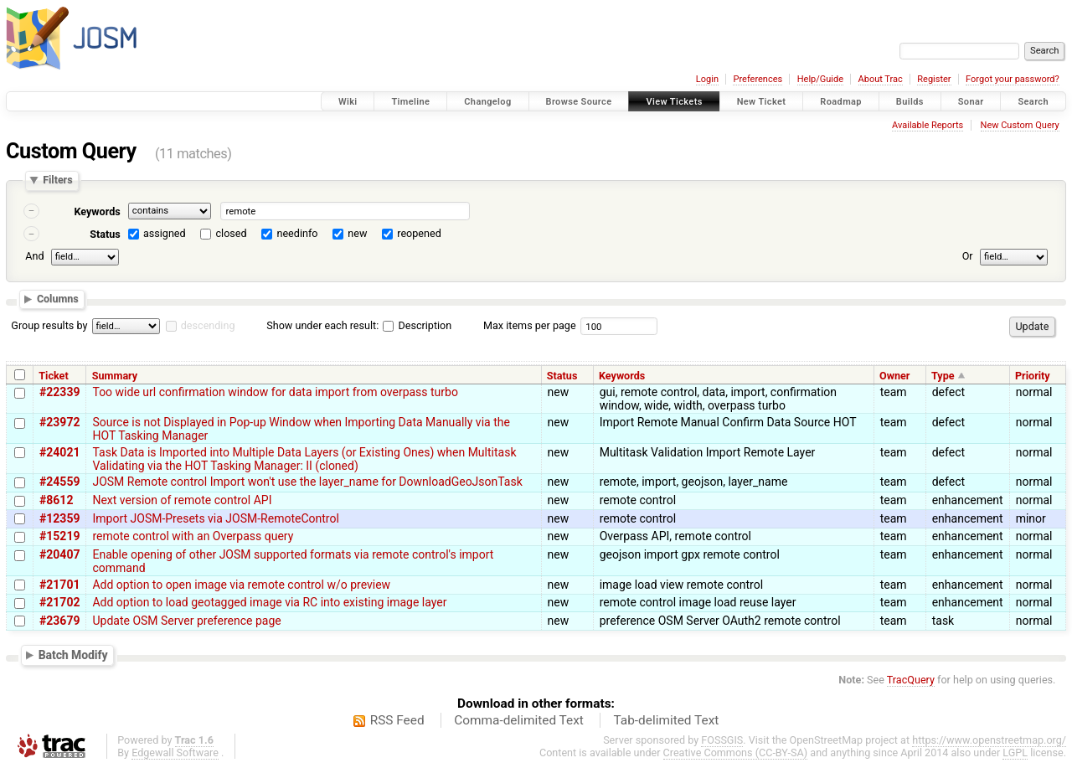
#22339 (59, 392)
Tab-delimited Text (666, 720)
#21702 (59, 602)
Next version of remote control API (181, 500)
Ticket (53, 375)
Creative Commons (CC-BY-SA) (735, 752)
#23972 (59, 422)
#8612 (56, 500)
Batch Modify (73, 655)
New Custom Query (1020, 125)
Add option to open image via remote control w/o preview (241, 584)
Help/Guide (820, 79)
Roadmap (841, 101)
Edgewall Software (175, 752)
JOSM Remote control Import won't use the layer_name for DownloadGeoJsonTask (307, 481)
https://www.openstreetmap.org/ (989, 740)
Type (943, 375)
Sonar (971, 101)
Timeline (410, 101)
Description (417, 325)
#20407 (59, 554)
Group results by (49, 325)
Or (967, 256)
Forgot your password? (1012, 79)
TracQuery (911, 679)
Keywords (97, 211)
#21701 (59, 584)
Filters (57, 180)
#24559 (59, 481)
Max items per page (529, 325)
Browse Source (579, 101)
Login (707, 79)
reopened (419, 233)
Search (1033, 101)
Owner (894, 375)
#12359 (59, 518)
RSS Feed (397, 720)
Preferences (757, 79)
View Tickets (674, 101)
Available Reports (927, 125)
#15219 (59, 536)
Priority (1032, 375)
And (34, 256)
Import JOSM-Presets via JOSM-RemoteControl (215, 518)
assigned (164, 233)
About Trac (880, 79)
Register (934, 79)
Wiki (348, 101)
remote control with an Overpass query (192, 536)
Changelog (487, 101)
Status (105, 234)
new (357, 233)
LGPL (1015, 752)
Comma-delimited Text (519, 720)
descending (208, 325)
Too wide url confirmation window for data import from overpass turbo (274, 392)
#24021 (59, 452)
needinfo (296, 233)
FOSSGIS (722, 740)
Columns (58, 299)
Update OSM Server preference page (186, 620)
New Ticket (761, 101)
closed (231, 233)
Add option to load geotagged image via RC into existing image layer (269, 602)
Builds (910, 101)
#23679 (59, 620)
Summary (114, 375)
